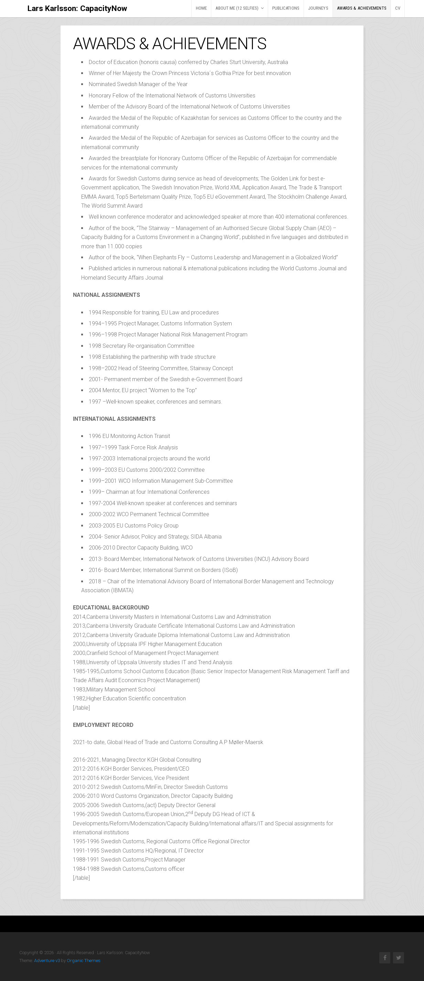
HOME (201, 8)
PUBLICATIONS (285, 8)
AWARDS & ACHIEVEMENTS (361, 8)
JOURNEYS (318, 8)
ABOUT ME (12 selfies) (236, 8)
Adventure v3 (46, 960)
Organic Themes (81, 960)
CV (397, 8)
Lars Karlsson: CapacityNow (76, 8)
